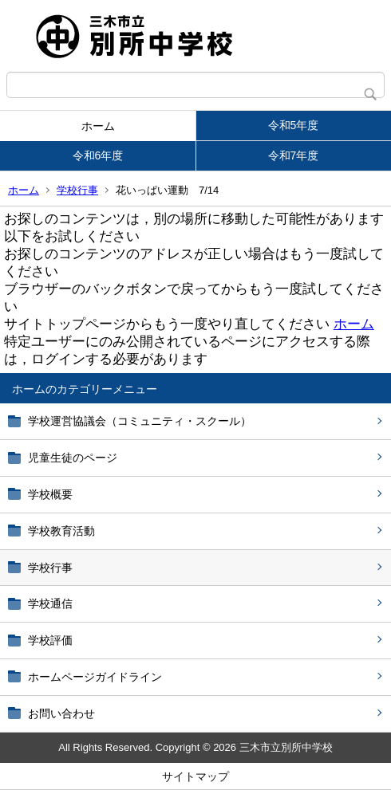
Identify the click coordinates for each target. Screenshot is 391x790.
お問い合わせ (61, 713)
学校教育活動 (61, 531)
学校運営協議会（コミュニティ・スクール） (139, 421)
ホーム (98, 126)
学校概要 (50, 494)
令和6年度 (98, 155)
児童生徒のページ (72, 457)
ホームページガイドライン (95, 676)
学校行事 (77, 190)
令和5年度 (293, 125)
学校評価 (50, 640)
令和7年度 (293, 155)
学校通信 (50, 603)
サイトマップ (195, 776)
